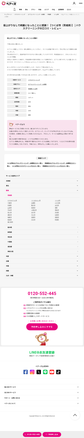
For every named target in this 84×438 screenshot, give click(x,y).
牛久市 (33, 215)
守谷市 (10, 210)
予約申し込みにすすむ (42, 326)
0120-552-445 (33, 434)
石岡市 (57, 215)
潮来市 (10, 215)
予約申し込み (53, 434)
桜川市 (10, 212)
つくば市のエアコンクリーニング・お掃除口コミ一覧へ (25, 163)
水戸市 (33, 212)
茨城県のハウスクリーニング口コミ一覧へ (56, 166)
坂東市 (33, 208)
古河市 (57, 205)
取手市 (33, 205)
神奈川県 (10, 251)
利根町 (10, 205)
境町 (56, 208)
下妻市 (10, 203)
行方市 (33, 220)
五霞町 (33, 203)
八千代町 (57, 203)
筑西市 (57, 217)
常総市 (57, 210)
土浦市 (10, 208)
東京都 (10, 247)
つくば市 (56, 14)
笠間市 (33, 217)
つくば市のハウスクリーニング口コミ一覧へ (26, 166)
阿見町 (57, 220)
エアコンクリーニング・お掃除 (36, 14)
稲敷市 (10, 217)
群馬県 (10, 232)
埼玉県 (10, 237)
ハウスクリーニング (19, 14)
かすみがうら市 (12, 200)
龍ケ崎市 (10, 222)
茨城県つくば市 (32, 89)
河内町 (57, 212)
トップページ (8, 14)
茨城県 (49, 14)
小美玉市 (34, 210)
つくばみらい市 (35, 200)
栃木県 (10, 227)
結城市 (10, 220)
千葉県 (10, 242)
